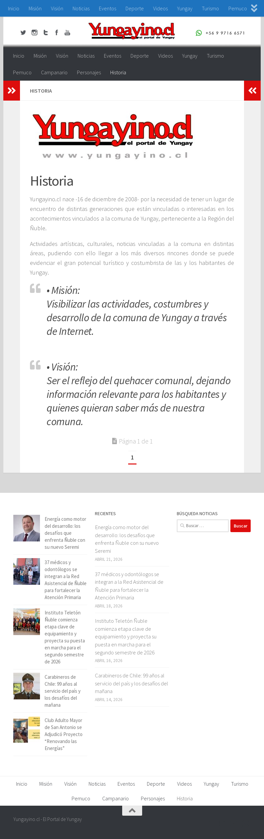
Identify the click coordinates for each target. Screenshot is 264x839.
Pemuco (237, 8)
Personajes (89, 72)
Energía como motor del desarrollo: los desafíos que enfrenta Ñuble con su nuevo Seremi (65, 533)
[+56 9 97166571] (246, 823)
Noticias (81, 8)
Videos (160, 8)
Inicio (13, 8)
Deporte (135, 8)
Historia (118, 72)
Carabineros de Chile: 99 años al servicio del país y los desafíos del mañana (63, 691)
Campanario (54, 72)
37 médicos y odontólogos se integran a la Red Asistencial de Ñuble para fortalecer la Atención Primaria (129, 585)
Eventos (107, 8)
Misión (35, 8)
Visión (57, 8)
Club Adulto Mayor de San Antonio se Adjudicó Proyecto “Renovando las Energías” (64, 734)
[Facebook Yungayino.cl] (210, 823)
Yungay (184, 8)
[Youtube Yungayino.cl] (234, 823)
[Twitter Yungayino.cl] (222, 823)
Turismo (210, 8)
